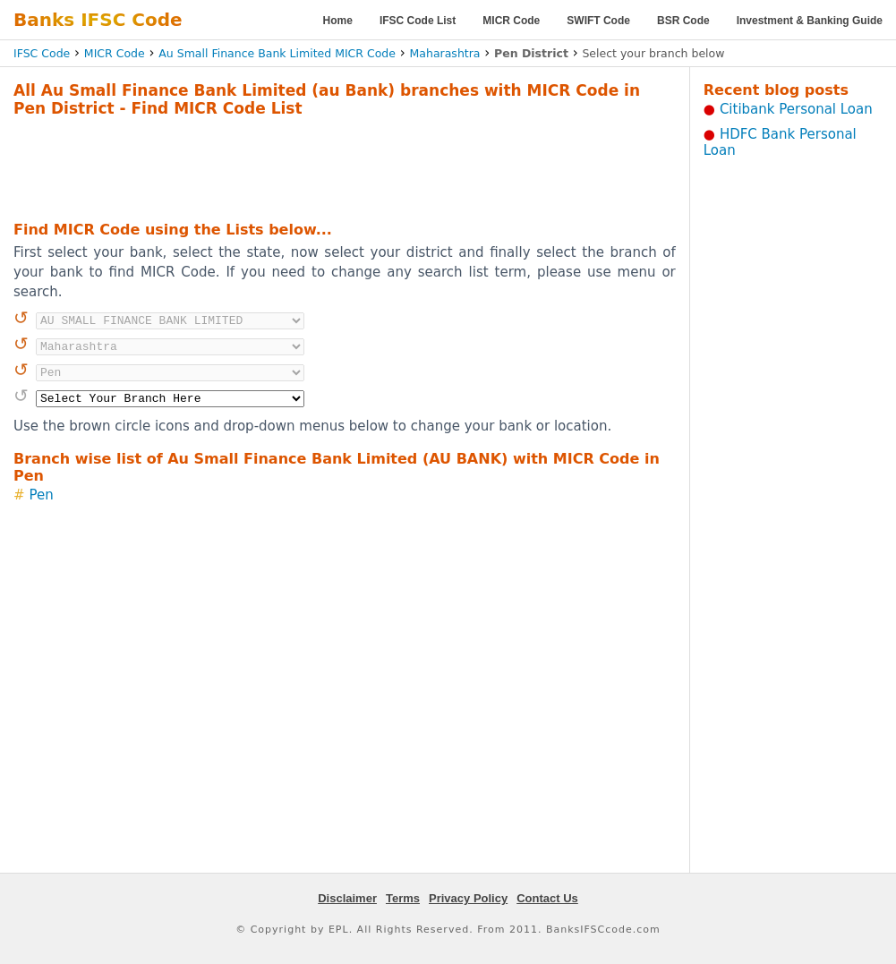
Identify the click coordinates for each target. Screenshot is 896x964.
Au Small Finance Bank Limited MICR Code (277, 53)
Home (338, 20)
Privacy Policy (468, 898)
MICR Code (511, 20)
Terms (403, 898)
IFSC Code (41, 53)
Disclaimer (347, 898)
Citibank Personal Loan (796, 109)
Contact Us (547, 898)
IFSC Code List (418, 20)
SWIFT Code (598, 20)
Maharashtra (445, 53)
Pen (42, 495)
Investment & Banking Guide (810, 20)
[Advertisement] (344, 166)
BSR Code (683, 20)
